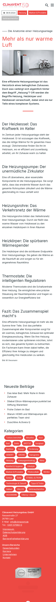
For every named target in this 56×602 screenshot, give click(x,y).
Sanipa (9, 478)
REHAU (47, 472)
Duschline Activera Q (18, 422)
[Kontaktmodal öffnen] (41, 5)
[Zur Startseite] (16, 5)
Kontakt (6, 557)
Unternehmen (10, 554)
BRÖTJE (27, 443)
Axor (41, 437)
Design (21, 449)
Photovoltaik (33, 472)
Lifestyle (31, 466)
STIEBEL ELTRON (33, 478)
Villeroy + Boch (28, 495)
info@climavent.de (19, 521)
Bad (8, 443)
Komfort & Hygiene (14, 466)
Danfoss (9, 449)
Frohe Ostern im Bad (18, 409)
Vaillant (9, 489)
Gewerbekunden (11, 548)
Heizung (22, 13)
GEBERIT (10, 455)
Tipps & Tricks (37, 483)
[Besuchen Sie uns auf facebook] (28, 592)
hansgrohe (34, 455)
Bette (16, 443)
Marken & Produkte (37, 13)
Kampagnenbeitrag (26, 460)
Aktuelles (30, 437)
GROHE (21, 455)
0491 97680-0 (14, 525)
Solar (19, 478)
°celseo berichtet (13, 437)
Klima (42, 460)
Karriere (7, 551)
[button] (52, 5)
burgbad (39, 443)
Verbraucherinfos (10, 18)
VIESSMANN (11, 495)
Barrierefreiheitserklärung (16, 538)
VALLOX (20, 489)
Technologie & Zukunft (16, 483)
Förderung (33, 449)
